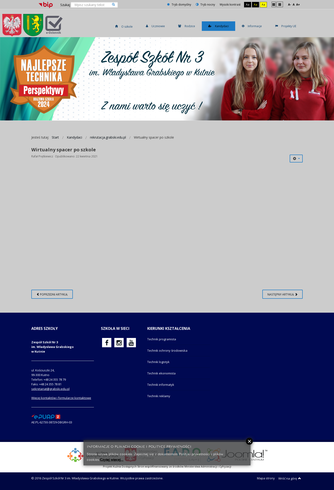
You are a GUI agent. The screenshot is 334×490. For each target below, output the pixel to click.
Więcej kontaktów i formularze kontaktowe (61, 398)
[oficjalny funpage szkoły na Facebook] (107, 342)
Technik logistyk (158, 362)
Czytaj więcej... (111, 459)
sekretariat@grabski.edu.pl (50, 389)
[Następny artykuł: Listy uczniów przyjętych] (282, 294)
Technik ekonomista (161, 373)
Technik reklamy (158, 396)
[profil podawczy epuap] (45, 416)
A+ (298, 4)
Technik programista (161, 339)
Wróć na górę (289, 478)
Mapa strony (266, 478)
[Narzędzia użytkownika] (296, 158)
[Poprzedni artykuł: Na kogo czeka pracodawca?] (52, 294)
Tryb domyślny (179, 4)
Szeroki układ (279, 4)
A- (289, 4)
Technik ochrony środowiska (167, 350)
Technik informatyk (160, 385)
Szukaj (65, 5)
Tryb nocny (205, 4)
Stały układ (274, 4)
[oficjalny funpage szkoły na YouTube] (131, 342)
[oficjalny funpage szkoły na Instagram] (119, 342)
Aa (247, 4)
